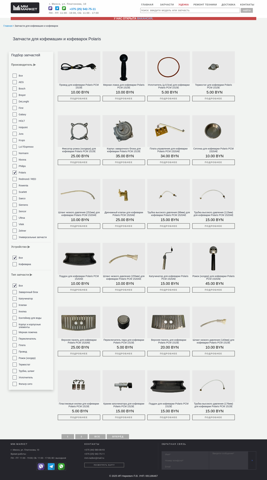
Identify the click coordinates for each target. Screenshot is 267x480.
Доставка (228, 4)
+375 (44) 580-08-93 (94, 450)
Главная (147, 4)
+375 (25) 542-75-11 (82, 9)
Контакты (247, 4)
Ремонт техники (205, 4)
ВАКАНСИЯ (144, 18)
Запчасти (167, 4)
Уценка (184, 4)
